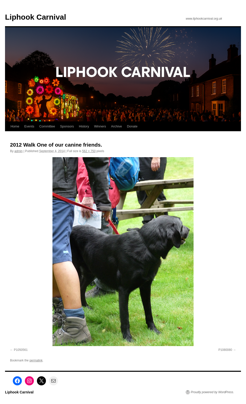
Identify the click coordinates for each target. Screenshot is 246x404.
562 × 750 (89, 151)
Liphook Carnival (35, 17)
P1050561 (21, 350)
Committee (47, 126)
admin (18, 151)
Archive (116, 126)
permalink (35, 360)
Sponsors (67, 126)
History (84, 126)
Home (15, 126)
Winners (100, 126)
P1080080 (225, 350)
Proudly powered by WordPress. (212, 392)
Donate (132, 126)
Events (29, 126)
